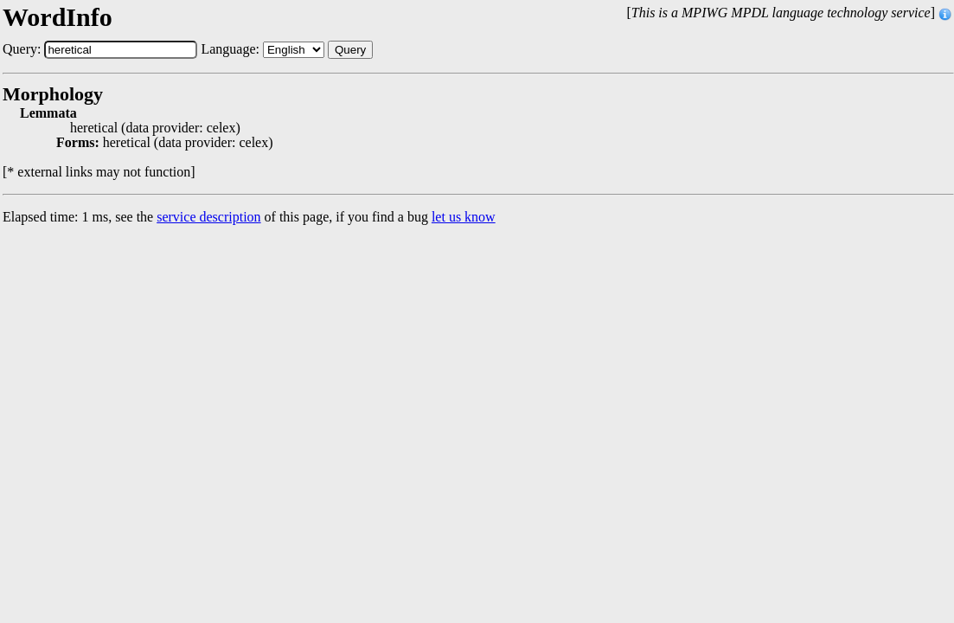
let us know (464, 216)
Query (350, 49)
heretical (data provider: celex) (155, 128)
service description (208, 216)
